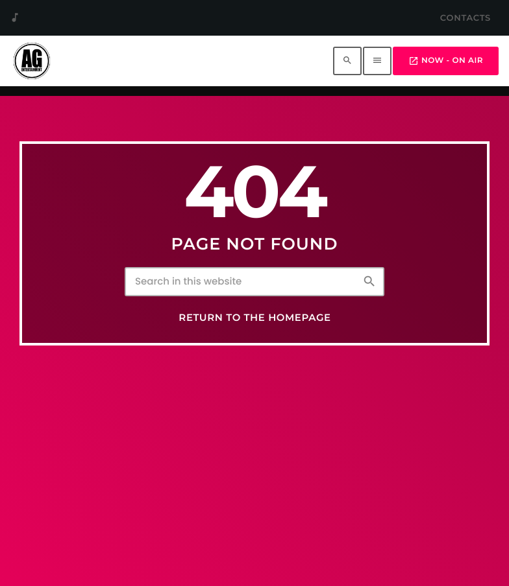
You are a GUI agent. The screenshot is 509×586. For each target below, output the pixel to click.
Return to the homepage (254, 317)
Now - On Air (445, 61)
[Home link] (32, 61)
